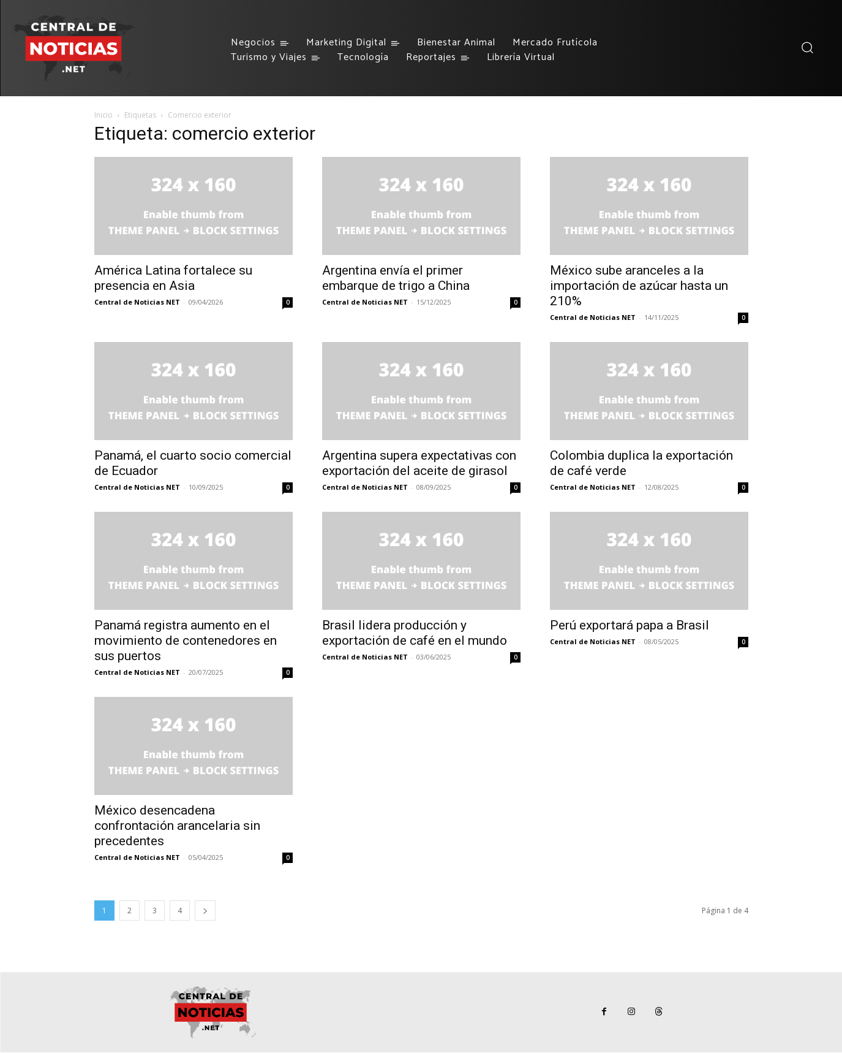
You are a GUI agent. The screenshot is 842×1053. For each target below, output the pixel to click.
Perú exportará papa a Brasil (629, 625)
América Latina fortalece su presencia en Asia (173, 278)
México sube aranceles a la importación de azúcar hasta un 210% (639, 285)
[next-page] (205, 910)
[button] (807, 47)
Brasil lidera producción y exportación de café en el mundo (414, 633)
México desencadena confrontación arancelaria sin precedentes (177, 825)
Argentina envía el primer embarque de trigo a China (396, 278)
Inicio (103, 115)
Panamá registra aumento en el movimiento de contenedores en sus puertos (185, 640)
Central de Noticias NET (137, 301)
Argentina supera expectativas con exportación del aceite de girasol (419, 463)
